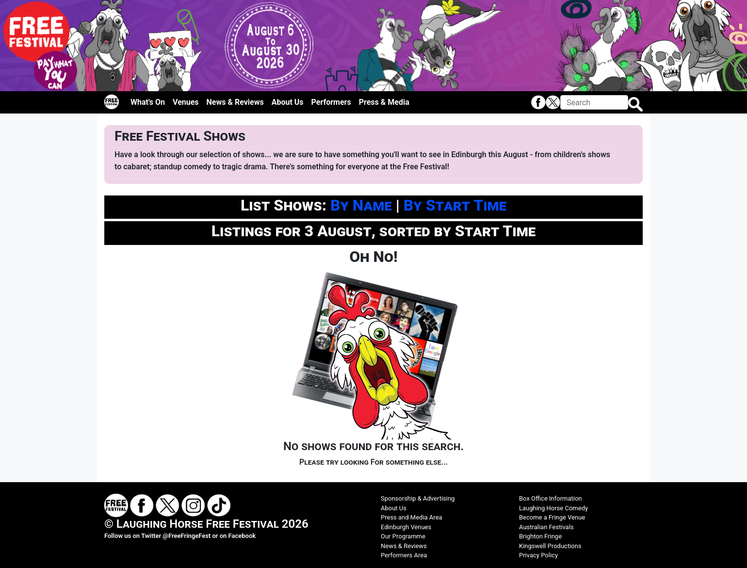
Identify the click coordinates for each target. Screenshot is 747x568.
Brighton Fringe (540, 536)
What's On (147, 102)
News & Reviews (235, 102)
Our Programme (403, 536)
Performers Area (404, 555)
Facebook (242, 535)
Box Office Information (550, 498)
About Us (288, 102)
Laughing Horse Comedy (553, 508)
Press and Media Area (411, 517)
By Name (361, 205)
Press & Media (384, 102)
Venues (186, 102)
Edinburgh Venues (406, 527)
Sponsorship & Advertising (418, 498)
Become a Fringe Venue (552, 517)
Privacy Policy (538, 555)
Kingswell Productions (550, 546)
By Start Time (455, 205)
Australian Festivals (546, 527)
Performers (331, 102)
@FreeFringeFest (186, 535)
